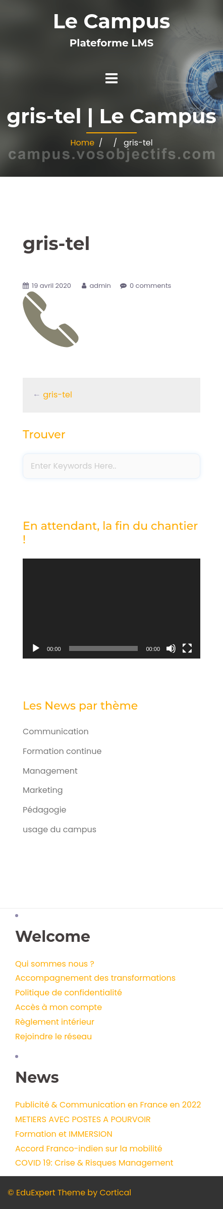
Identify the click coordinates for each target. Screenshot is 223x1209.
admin (99, 285)
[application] (111, 609)
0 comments (151, 285)
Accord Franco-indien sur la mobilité (88, 1148)
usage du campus (59, 829)
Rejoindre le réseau (53, 1036)
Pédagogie (45, 810)
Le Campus (111, 21)
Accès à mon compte (58, 1007)
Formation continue (62, 751)
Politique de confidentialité (68, 992)
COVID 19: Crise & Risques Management (94, 1163)
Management (50, 771)
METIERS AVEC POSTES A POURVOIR (83, 1119)
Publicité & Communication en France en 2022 (108, 1105)
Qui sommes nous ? (54, 964)
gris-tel (57, 394)
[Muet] (171, 648)
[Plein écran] (187, 648)
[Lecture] (36, 648)
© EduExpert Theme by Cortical (69, 1192)
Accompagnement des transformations (95, 978)
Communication (56, 731)
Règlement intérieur (54, 1022)
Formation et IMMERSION (64, 1134)
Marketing (43, 790)
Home (82, 142)
